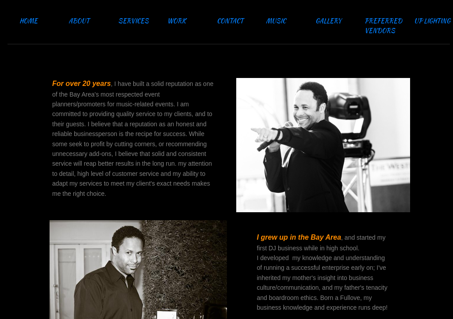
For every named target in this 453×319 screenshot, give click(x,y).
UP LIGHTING (432, 20)
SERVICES (133, 20)
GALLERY (328, 20)
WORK (176, 20)
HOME (28, 20)
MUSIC (276, 20)
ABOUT (79, 20)
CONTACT (230, 20)
